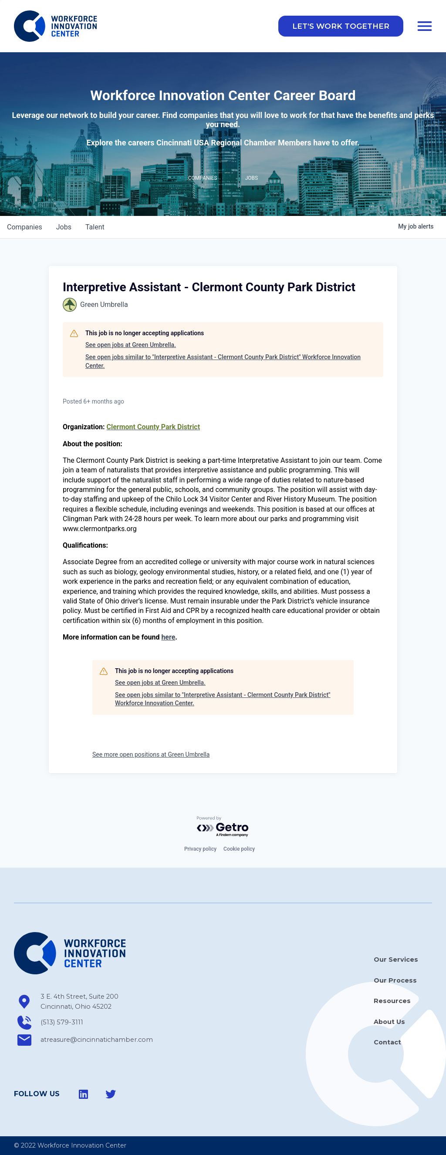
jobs (63, 228)
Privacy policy (200, 849)
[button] (340, 27)
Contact (387, 1042)
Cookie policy (239, 849)
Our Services (396, 960)
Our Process (395, 980)
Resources (392, 1001)
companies (24, 228)
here (168, 638)
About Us (389, 1022)
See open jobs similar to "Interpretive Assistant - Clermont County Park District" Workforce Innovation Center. (223, 362)
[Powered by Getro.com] (223, 827)
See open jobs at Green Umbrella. (130, 346)
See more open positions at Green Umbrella (150, 755)
